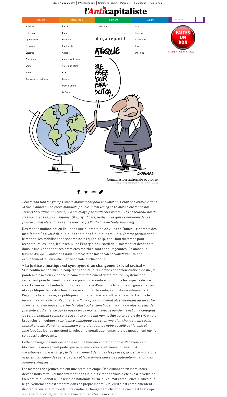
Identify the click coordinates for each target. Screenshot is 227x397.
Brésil (65, 27)
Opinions (113, 20)
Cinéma (139, 33)
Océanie (66, 92)
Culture (150, 20)
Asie (64, 73)
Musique (139, 53)
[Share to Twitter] (86, 192)
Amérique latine (70, 66)
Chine (65, 33)
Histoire (103, 27)
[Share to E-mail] (93, 192)
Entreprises (31, 33)
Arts (137, 27)
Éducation (31, 59)
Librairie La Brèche (107, 3)
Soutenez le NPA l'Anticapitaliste (177, 52)
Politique (30, 27)
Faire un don (155, 3)
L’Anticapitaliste (86, 3)
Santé (28, 66)
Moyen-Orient (69, 86)
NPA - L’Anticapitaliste (64, 3)
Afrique (66, 53)
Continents (67, 46)
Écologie (30, 53)
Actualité (40, 20)
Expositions (141, 40)
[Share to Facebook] (78, 192)
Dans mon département (37, 79)
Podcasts (125, 3)
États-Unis (67, 40)
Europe (65, 79)
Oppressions (32, 40)
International (76, 20)
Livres (138, 46)
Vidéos (29, 73)
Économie (30, 46)
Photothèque (139, 3)
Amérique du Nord (71, 59)
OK (199, 20)
